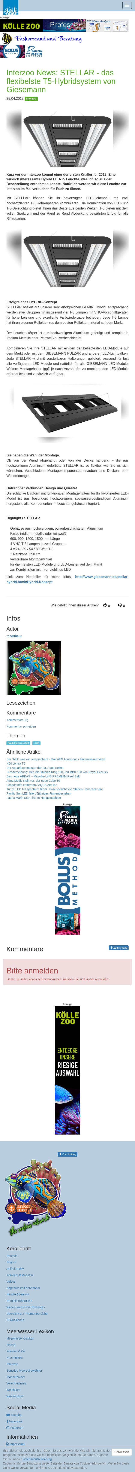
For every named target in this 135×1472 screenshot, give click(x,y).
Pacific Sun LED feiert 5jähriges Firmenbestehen (38, 793)
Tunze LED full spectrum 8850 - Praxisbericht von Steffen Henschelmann (55, 789)
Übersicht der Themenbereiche (27, 1313)
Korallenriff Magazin (19, 1275)
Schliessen (121, 1452)
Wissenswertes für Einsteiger (25, 1307)
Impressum (15, 1444)
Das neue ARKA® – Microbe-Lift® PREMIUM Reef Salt (43, 776)
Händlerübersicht (17, 1294)
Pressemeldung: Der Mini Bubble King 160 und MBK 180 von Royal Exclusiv (57, 772)
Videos (11, 1281)
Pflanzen (12, 1364)
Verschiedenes (16, 1383)
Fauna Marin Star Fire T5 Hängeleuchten (33, 797)
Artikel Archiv (15, 1268)
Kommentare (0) (17, 720)
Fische (10, 1345)
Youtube (14, 1415)
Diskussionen (15, 1320)
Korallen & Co (15, 1351)
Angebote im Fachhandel (23, 1288)
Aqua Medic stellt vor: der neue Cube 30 (33, 780)
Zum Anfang (118, 947)
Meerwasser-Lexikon (20, 1338)
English (11, 1262)
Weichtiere (13, 1390)
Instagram (14, 1427)
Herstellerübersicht (19, 1301)
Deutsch (11, 1256)
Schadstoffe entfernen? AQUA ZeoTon (31, 785)
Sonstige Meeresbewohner (24, 1370)
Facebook (14, 1421)
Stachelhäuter (15, 1377)
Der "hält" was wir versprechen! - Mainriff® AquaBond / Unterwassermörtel (55, 759)
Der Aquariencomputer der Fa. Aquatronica (34, 767)
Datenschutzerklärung (37, 1459)
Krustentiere (14, 1357)
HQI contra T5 (15, 763)
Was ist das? (15, 1396)
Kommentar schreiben (21, 726)
